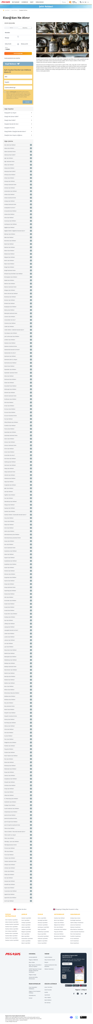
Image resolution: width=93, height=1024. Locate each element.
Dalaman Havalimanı (75, 927)
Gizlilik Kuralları (13, 91)
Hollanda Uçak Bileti (43, 938)
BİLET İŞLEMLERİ (15, 2)
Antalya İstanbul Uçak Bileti (12, 924)
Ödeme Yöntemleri (49, 969)
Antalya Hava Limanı (75, 918)
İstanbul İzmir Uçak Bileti (11, 926)
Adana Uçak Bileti (26, 927)
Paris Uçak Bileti (25, 934)
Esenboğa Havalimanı (75, 920)
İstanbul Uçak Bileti (26, 918)
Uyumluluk (47, 995)
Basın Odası (32, 962)
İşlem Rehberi (48, 1000)
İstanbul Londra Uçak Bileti (12, 940)
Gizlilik (46, 992)
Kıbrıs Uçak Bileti (42, 918)
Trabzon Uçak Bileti (26, 929)
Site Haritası (48, 1002)
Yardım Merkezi (48, 957)
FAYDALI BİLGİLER (40, 2)
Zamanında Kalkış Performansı (33, 978)
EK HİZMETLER (25, 2)
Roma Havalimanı (74, 943)
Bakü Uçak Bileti (25, 936)
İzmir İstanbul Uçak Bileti (11, 919)
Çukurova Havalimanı (75, 925)
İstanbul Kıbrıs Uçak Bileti (11, 933)
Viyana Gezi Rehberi (59, 922)
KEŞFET (31, 2)
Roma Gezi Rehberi (59, 934)
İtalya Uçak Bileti (42, 929)
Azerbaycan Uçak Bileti (43, 927)
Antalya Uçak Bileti (26, 922)
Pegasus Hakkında (33, 959)
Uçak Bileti (7, 10)
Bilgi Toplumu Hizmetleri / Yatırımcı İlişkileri (35, 965)
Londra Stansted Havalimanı (77, 931)
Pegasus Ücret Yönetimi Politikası (34, 992)
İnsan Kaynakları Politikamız (33, 988)
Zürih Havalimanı (74, 940)
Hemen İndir (67, 964)
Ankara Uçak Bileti (26, 925)
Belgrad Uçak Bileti (26, 931)
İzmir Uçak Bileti (25, 920)
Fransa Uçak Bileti (42, 943)
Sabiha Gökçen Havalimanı (76, 922)
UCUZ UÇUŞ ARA (18, 53)
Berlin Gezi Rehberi (59, 920)
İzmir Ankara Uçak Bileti (11, 931)
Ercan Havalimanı (74, 938)
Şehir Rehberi (14, 10)
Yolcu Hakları (48, 997)
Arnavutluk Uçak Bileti (43, 936)
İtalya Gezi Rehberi (58, 938)
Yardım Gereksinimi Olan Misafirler (51, 965)
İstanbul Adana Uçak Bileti (11, 929)
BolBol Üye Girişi (74, 2)
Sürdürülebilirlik (33, 957)
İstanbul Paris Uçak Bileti (11, 938)
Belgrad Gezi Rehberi (59, 925)
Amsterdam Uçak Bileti (27, 938)
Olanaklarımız (32, 995)
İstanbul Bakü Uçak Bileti (11, 935)
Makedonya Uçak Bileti (43, 931)
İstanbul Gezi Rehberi (59, 918)
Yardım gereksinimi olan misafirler (12, 58)
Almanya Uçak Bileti (42, 922)
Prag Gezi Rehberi (58, 931)
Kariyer (30, 998)
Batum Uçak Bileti (26, 943)
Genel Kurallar (48, 989)
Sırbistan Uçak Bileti (43, 925)
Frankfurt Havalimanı (75, 936)
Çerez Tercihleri (48, 987)
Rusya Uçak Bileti (42, 934)
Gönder (27, 102)
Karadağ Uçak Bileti (42, 920)
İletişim (46, 962)
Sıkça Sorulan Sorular (50, 959)
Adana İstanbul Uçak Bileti (11, 922)
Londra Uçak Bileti (26, 940)
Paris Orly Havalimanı (75, 934)
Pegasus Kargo (32, 974)
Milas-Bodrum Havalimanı (76, 929)
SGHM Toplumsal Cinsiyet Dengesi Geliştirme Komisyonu (35, 970)
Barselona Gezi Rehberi (60, 936)
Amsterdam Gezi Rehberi (60, 929)
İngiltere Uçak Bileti (42, 940)
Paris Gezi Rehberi (58, 927)
